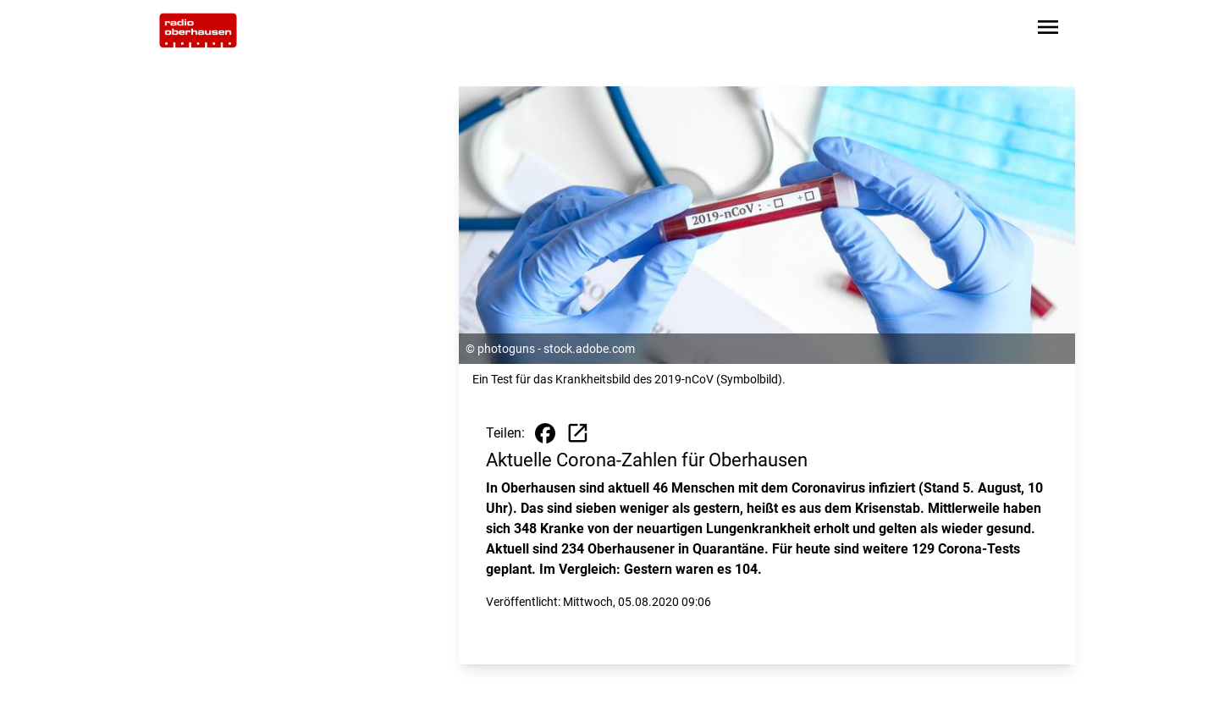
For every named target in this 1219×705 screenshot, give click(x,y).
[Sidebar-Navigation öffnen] (1048, 30)
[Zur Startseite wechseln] (198, 30)
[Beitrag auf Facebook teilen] (545, 433)
